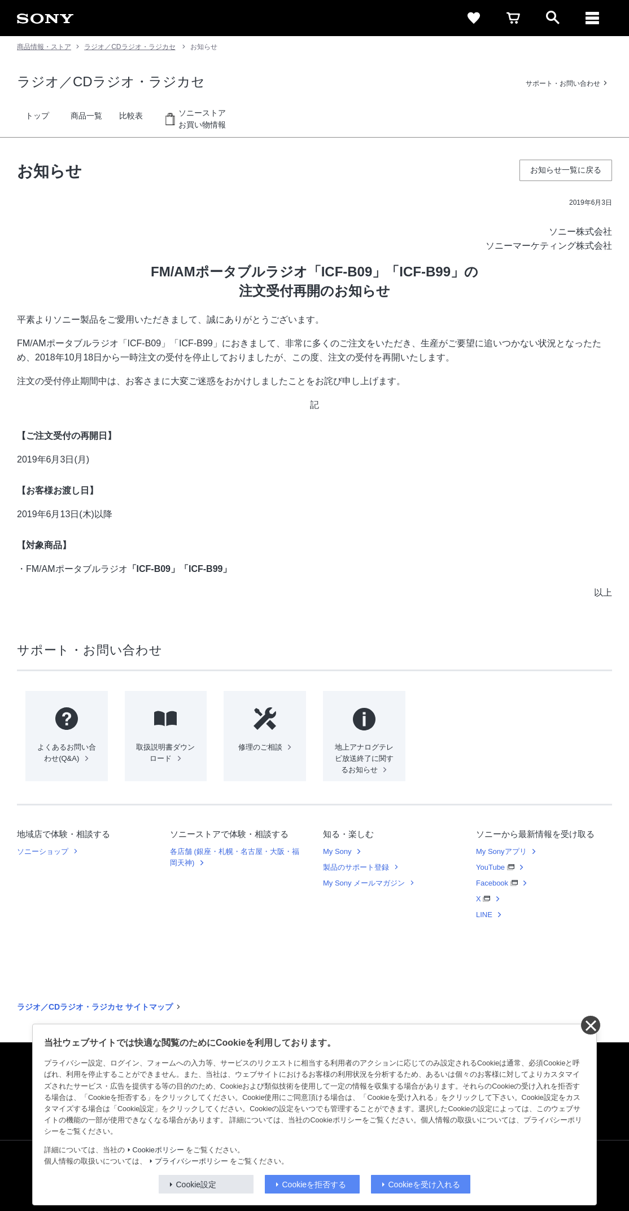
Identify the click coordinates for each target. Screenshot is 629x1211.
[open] (553, 18)
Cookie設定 (196, 1184)
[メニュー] (592, 18)
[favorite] (473, 18)
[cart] (513, 18)
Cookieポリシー (158, 1150)
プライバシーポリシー (191, 1161)
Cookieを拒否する (314, 1184)
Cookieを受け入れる (424, 1184)
